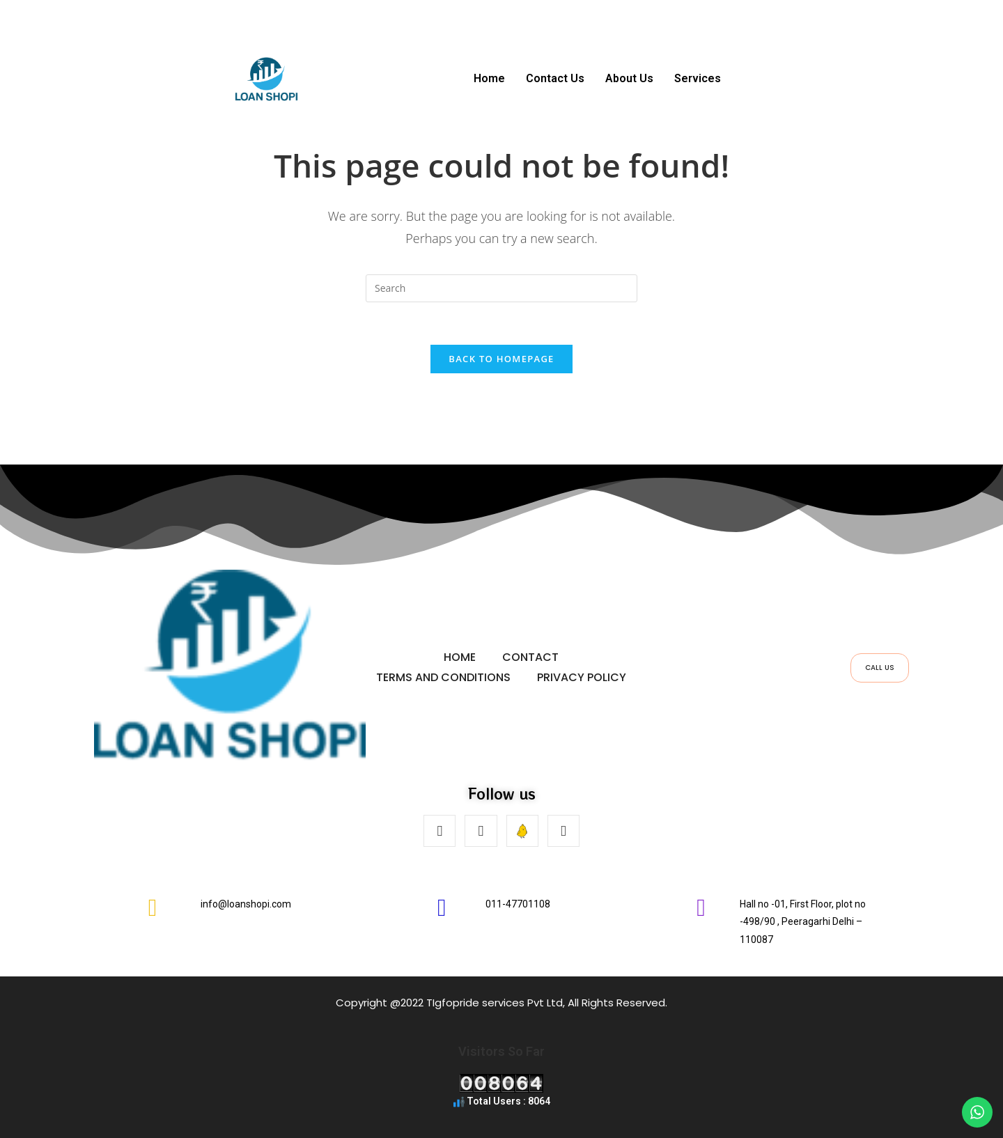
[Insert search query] (501, 288)
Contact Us (555, 78)
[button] (701, 79)
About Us (629, 78)
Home (489, 78)
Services (697, 78)
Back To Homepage (501, 358)
